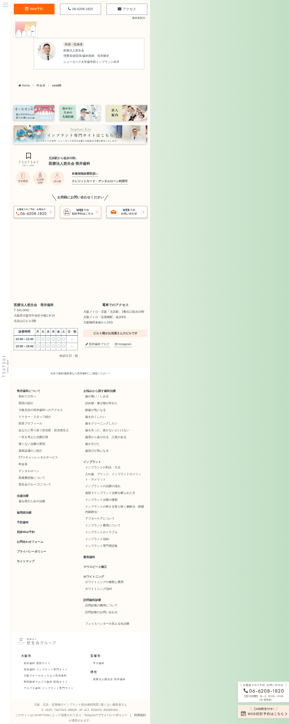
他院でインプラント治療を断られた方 (110, 492)
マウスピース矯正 (95, 566)
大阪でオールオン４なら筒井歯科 (45, 675)
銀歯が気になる (95, 410)
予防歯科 (23, 522)
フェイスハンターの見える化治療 (107, 623)
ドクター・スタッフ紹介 (35, 416)
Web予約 (34, 9)
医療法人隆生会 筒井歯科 (109, 679)
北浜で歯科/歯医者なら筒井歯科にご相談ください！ (81, 373)
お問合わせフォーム (30, 541)
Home (24, 85)
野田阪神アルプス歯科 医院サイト (46, 681)
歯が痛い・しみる (97, 396)
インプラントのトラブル (101, 532)
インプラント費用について (103, 525)
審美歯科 (89, 557)
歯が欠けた (92, 443)
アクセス (127, 9)
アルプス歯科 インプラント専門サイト (49, 688)
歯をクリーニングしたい (101, 423)
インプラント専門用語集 (101, 545)
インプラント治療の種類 (101, 499)
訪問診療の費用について (101, 605)
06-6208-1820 (80, 9)
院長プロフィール (30, 423)
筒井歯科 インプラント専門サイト (46, 669)
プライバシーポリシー (31, 551)
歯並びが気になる (97, 450)
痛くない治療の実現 (32, 443)
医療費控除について (32, 477)
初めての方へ (27, 396)
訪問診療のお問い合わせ (101, 612)
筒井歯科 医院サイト (37, 663)
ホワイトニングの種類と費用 (104, 582)
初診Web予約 (26, 532)
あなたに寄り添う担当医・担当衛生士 (44, 430)
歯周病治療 (24, 512)
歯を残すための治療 (32, 501)
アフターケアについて (100, 518)
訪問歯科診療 (92, 600)
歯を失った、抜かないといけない (107, 430)
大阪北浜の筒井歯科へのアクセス (41, 410)
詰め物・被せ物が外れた (101, 403)
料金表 (40, 85)
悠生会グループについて (35, 484)
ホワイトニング (93, 576)
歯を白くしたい (95, 416)
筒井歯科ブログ (97, 344)
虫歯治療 (23, 495)
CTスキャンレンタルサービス (38, 457)
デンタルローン (29, 471)
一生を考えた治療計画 (33, 437)
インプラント (92, 461)
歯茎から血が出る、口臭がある (105, 437)
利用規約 (140, 715)
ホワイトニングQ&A (98, 588)
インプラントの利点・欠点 (103, 467)
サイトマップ (25, 561)
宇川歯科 (99, 663)
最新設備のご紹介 (30, 450)
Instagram (123, 344)
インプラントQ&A (97, 539)
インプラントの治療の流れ (103, 486)
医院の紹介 (26, 403)
